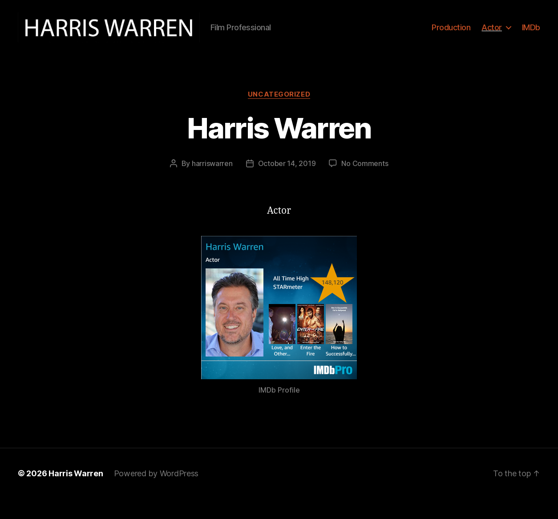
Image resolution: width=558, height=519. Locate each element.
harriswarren (212, 183)
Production (451, 37)
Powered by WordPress (156, 494)
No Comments (364, 183)
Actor (491, 37)
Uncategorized (279, 114)
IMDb (531, 37)
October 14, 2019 (287, 183)
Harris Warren (279, 148)
